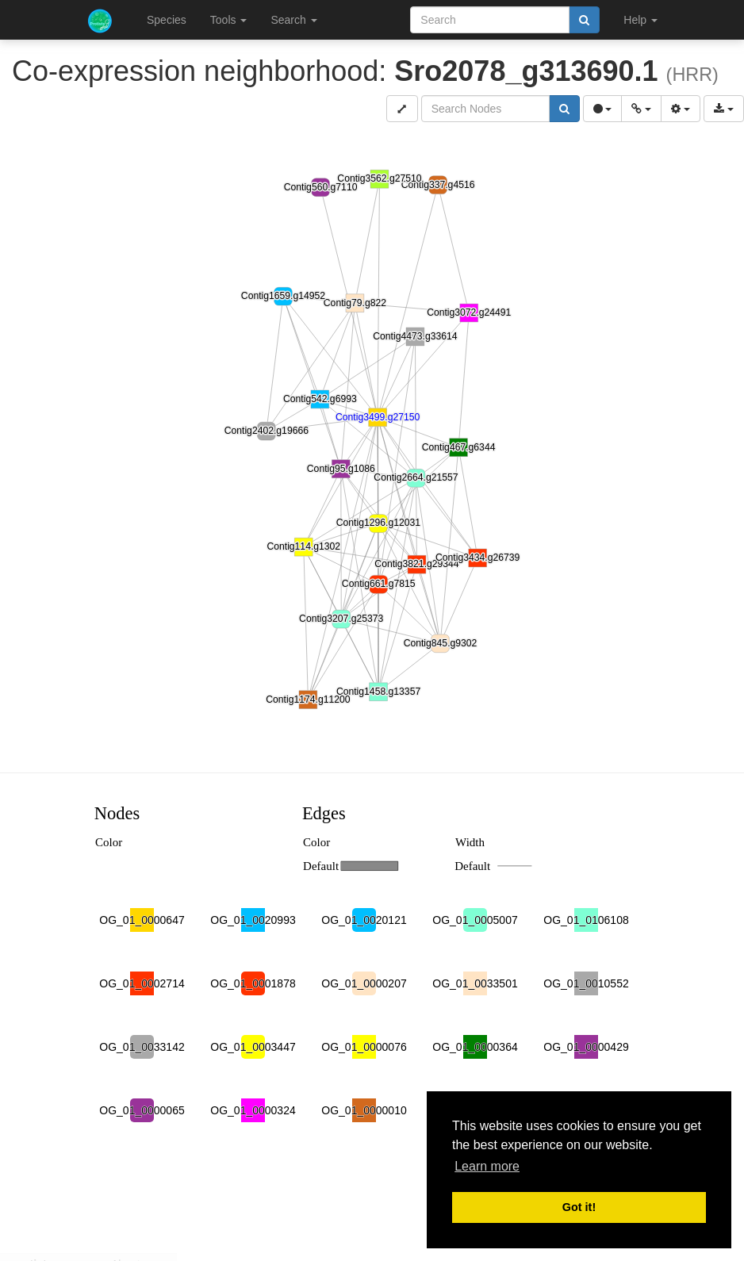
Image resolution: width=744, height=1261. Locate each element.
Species (166, 19)
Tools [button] (228, 19)
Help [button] (640, 19)
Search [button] (293, 19)
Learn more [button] (487, 1166)
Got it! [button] (579, 1207)
